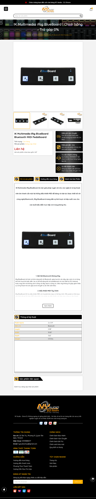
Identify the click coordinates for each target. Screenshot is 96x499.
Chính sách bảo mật (57, 444)
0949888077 (26, 441)
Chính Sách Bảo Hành (57, 436)
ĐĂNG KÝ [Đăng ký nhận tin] (78, 482)
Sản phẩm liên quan (29, 379)
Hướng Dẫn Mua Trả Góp (22, 469)
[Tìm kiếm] (80, 15)
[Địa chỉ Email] (48, 482)
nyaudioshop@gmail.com (27, 444)
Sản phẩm (53, 466)
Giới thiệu (53, 463)
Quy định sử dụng (56, 447)
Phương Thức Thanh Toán (22, 466)
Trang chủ (53, 460)
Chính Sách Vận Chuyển (58, 439)
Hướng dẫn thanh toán (21, 463)
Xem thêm (48, 306)
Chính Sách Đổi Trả (56, 441)
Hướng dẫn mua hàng (21, 460)
